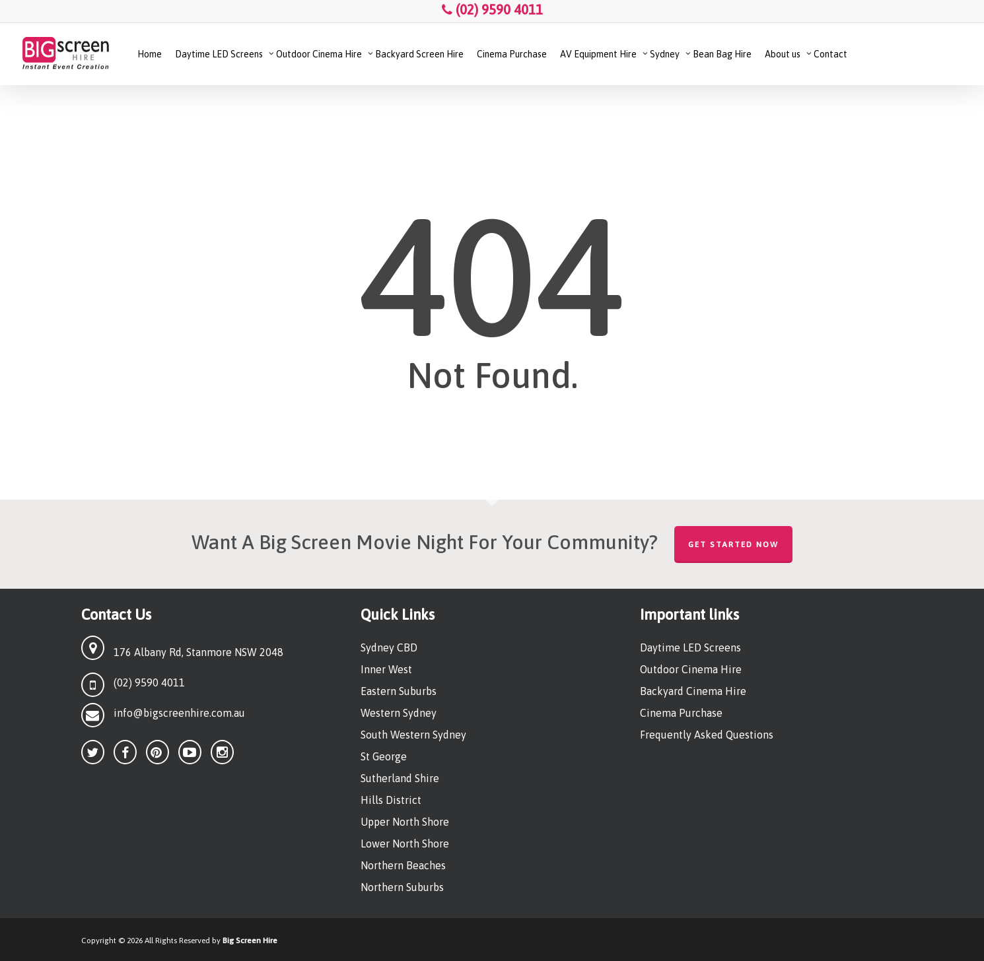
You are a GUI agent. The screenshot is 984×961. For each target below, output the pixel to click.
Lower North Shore (405, 843)
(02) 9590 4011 (492, 9)
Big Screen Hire (250, 940)
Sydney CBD (389, 647)
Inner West (386, 669)
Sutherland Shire (400, 778)
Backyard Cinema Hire (693, 691)
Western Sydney (399, 713)
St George (384, 756)
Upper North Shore (405, 822)
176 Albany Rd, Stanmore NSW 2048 (198, 652)
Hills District (391, 800)
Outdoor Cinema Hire (691, 669)
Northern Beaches (403, 865)
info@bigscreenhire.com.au (179, 713)
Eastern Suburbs (399, 691)
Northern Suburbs (402, 887)
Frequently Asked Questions (706, 735)
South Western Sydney (413, 735)
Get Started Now (733, 544)
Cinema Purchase (681, 713)
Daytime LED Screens (690, 647)
